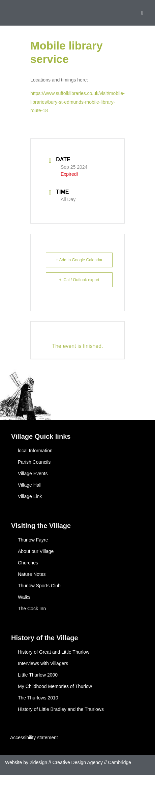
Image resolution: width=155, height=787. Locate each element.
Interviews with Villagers (43, 663)
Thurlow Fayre (33, 540)
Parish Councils (34, 462)
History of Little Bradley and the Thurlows (61, 709)
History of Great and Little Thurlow (53, 652)
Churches (28, 562)
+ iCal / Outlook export (79, 279)
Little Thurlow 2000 (38, 675)
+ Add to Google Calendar (79, 260)
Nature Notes (31, 574)
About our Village (36, 551)
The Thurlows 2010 (38, 697)
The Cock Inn (32, 608)
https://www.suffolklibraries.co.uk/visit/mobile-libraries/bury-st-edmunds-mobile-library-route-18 (77, 102)
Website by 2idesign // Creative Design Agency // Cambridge (68, 762)
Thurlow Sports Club (39, 585)
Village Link (30, 496)
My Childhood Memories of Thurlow (55, 686)
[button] (142, 13)
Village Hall (29, 485)
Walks (24, 597)
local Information (35, 450)
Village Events (33, 473)
